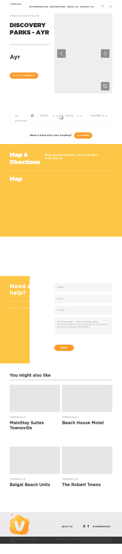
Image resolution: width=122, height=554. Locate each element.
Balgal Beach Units (30, 485)
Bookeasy (107, 539)
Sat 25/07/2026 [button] (21, 116)
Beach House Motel (83, 423)
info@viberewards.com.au (35, 308)
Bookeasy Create (103, 541)
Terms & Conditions (19, 539)
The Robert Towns (81, 485)
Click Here (83, 135)
